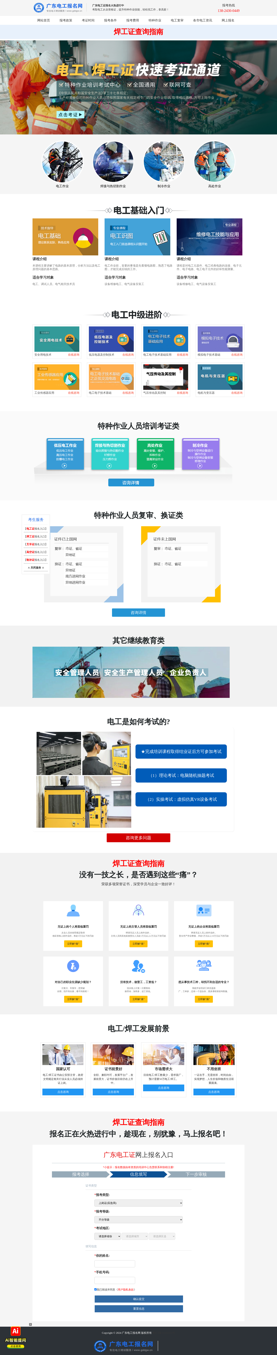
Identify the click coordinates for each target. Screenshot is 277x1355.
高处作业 (214, 186)
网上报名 (228, 20)
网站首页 (43, 20)
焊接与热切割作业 (113, 186)
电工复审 (177, 20)
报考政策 (66, 20)
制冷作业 (164, 186)
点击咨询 (63, 1091)
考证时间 (88, 20)
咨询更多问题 (138, 837)
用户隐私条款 (126, 1289)
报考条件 (110, 20)
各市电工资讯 (202, 20)
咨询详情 (138, 612)
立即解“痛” (73, 943)
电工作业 (62, 186)
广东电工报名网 (131, 1332)
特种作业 (155, 20)
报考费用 (132, 20)
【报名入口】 (36, 528)
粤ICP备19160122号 (163, 1332)
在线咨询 (73, 354)
